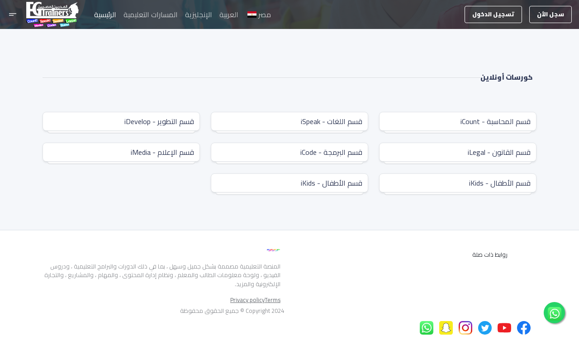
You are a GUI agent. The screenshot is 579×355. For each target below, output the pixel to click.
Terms (272, 300)
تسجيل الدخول (493, 14)
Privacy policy (247, 300)
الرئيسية (105, 14)
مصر (259, 14)
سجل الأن (550, 14)
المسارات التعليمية (150, 14)
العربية (228, 14)
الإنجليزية (198, 14)
